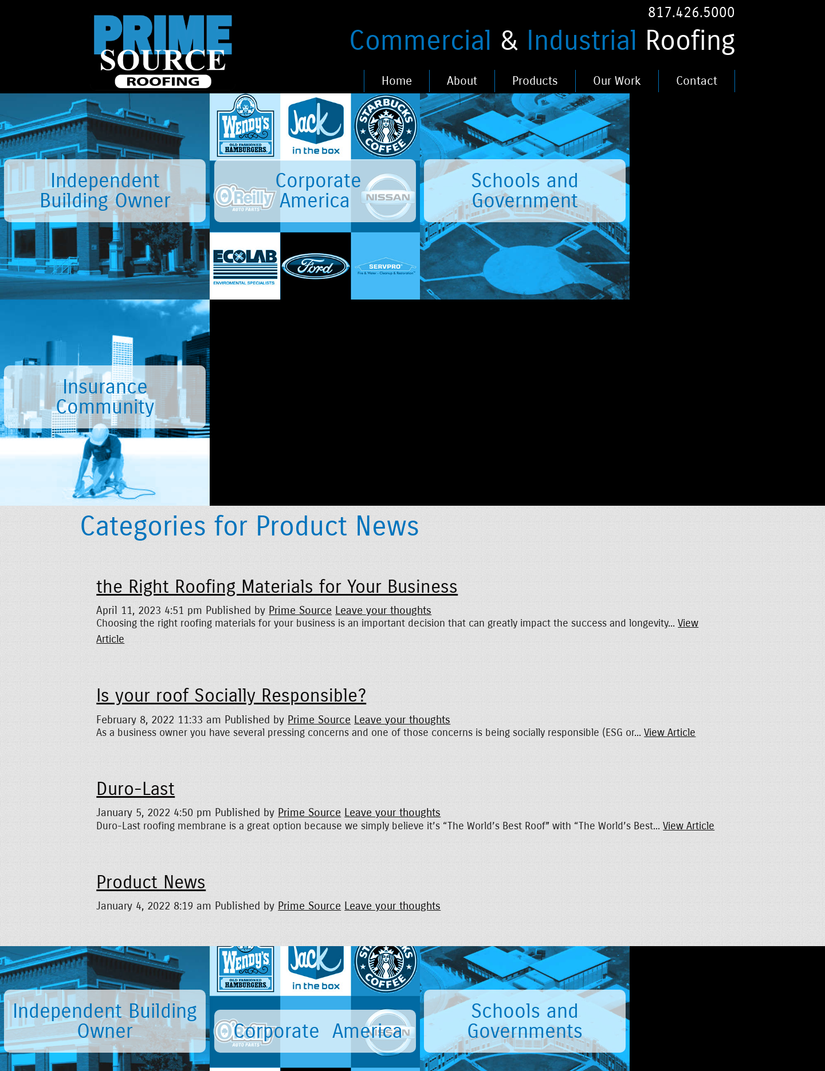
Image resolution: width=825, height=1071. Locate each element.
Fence (396, 977)
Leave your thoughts (383, 404)
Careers (259, 942)
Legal (324, 942)
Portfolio (402, 942)
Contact (696, 81)
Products (535, 81)
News (184, 942)
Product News (151, 676)
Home (397, 81)
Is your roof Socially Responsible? (231, 490)
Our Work (617, 81)
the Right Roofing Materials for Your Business (277, 381)
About (462, 81)
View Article (670, 527)
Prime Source (300, 404)
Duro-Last (135, 583)
